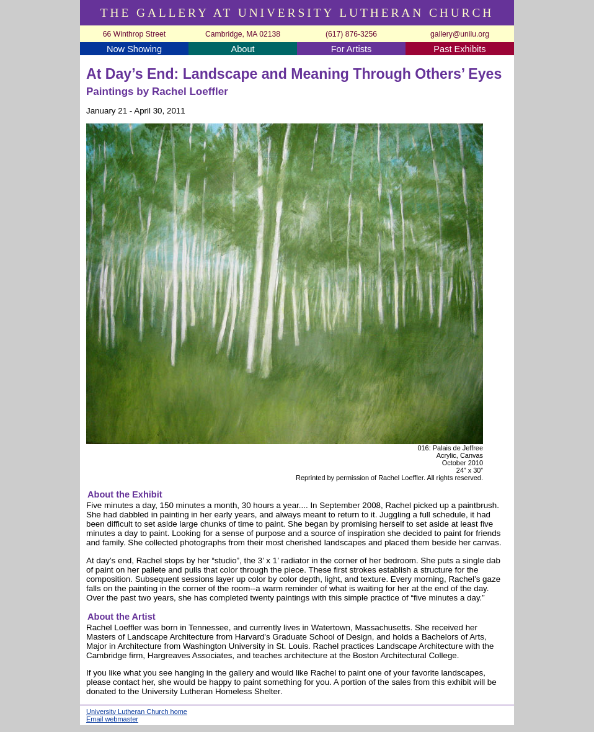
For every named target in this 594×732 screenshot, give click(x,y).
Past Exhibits (459, 49)
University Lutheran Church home (136, 711)
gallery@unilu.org (459, 34)
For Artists (351, 49)
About (242, 49)
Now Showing (134, 49)
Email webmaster (112, 719)
